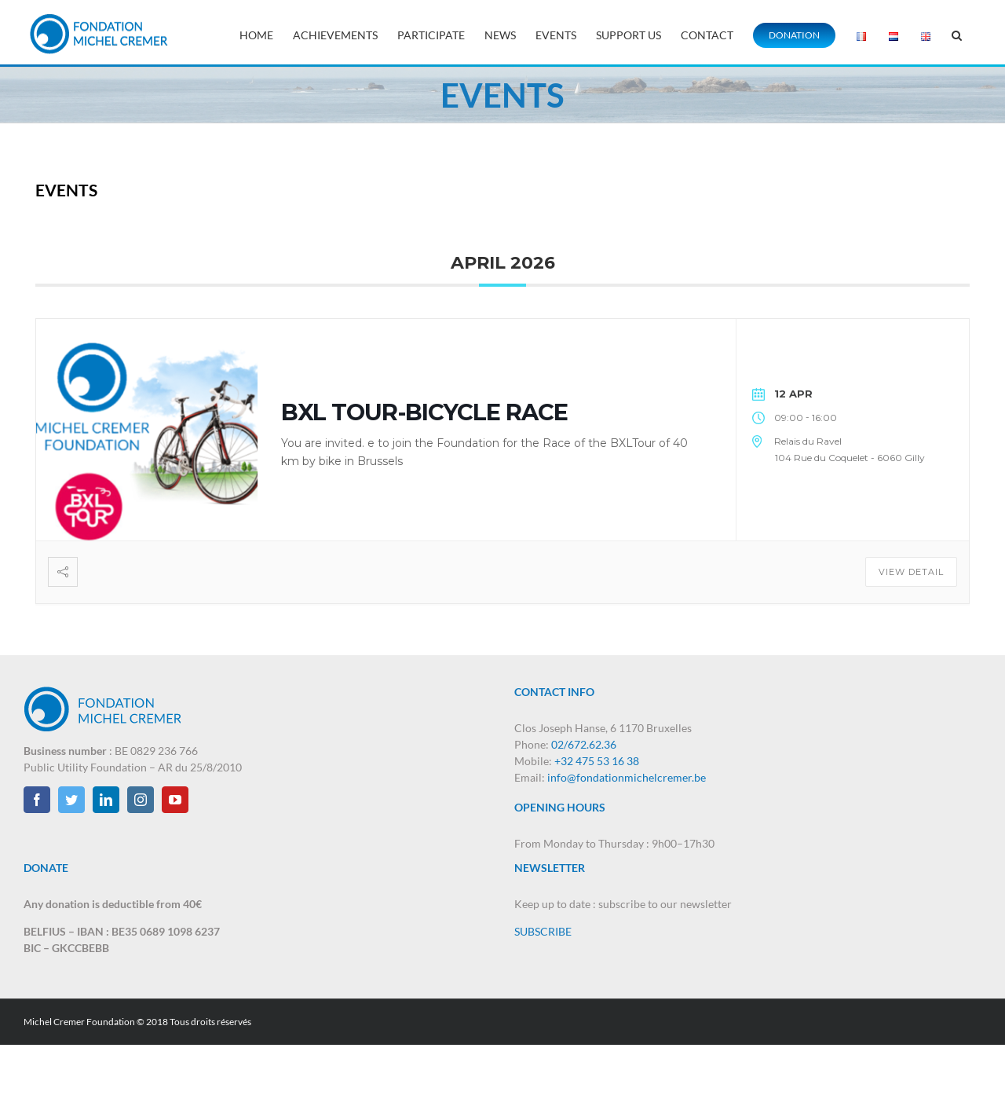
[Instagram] (140, 799)
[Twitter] (71, 799)
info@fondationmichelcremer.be (626, 777)
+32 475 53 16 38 (596, 760)
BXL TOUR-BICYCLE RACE (424, 412)
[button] (957, 33)
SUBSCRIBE (543, 931)
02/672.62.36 (583, 744)
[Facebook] (37, 799)
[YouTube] (175, 799)
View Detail (911, 571)
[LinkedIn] (106, 799)
